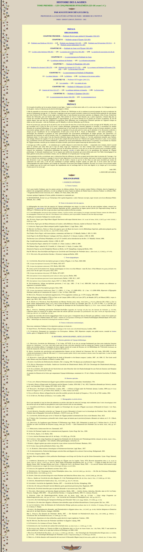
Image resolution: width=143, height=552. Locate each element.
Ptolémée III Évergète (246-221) (78, 80)
